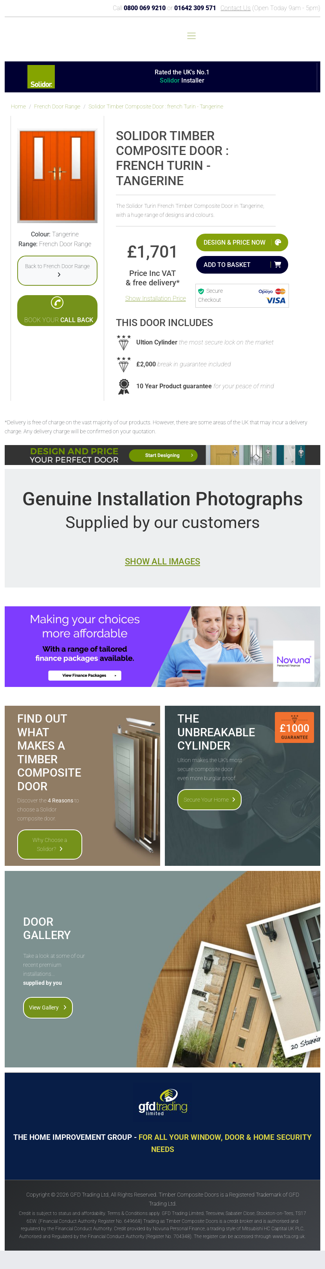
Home (18, 106)
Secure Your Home (209, 800)
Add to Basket (227, 265)
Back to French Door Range (57, 270)
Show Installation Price (155, 298)
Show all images (162, 561)
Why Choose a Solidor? (49, 844)
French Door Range (57, 106)
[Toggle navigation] (191, 36)
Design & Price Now (234, 242)
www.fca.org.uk (289, 1236)
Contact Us (235, 8)
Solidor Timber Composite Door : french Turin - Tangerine (155, 106)
